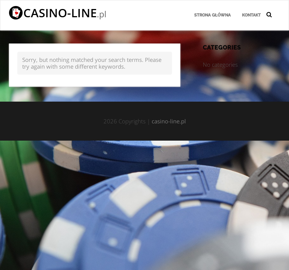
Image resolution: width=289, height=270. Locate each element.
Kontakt (251, 15)
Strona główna (212, 15)
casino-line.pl (169, 121)
